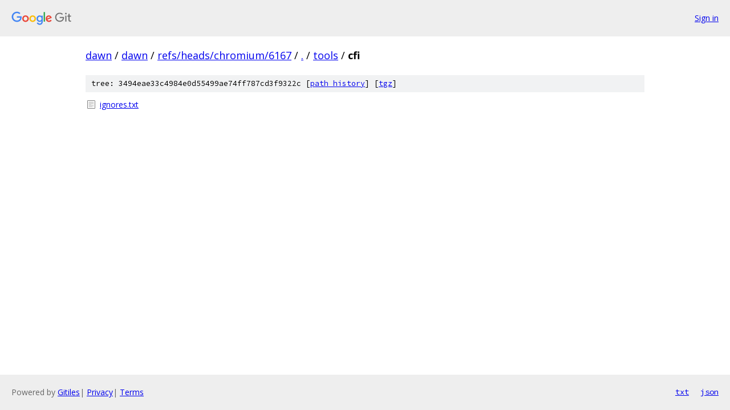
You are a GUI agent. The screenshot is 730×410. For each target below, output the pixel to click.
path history (337, 83)
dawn (99, 55)
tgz (385, 83)
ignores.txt (119, 104)
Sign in (707, 18)
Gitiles (69, 392)
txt (682, 392)
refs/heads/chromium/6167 (224, 55)
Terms (132, 392)
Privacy (100, 392)
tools (325, 55)
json (709, 392)
